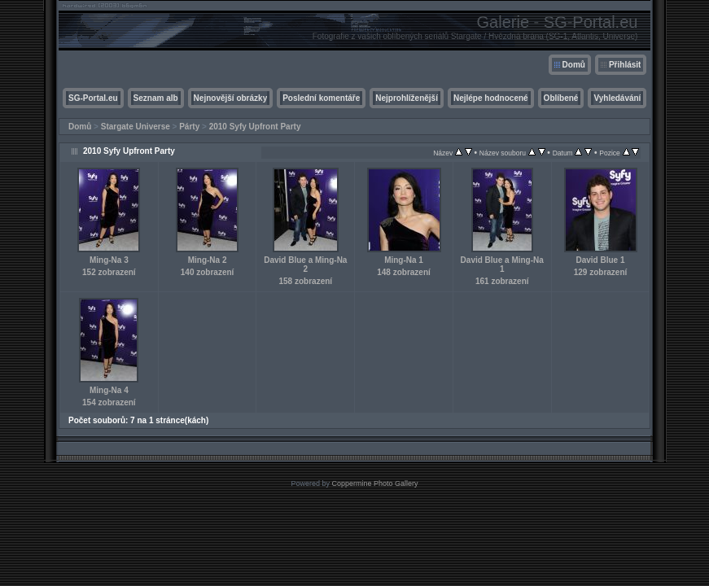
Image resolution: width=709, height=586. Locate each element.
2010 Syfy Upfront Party (255, 126)
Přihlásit (625, 64)
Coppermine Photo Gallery (374, 483)
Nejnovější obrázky (231, 98)
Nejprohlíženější (406, 98)
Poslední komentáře (321, 98)
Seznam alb (155, 98)
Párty (189, 126)
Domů (573, 64)
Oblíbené (561, 98)
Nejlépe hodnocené (490, 98)
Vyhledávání (617, 98)
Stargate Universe (135, 126)
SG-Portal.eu (93, 98)
